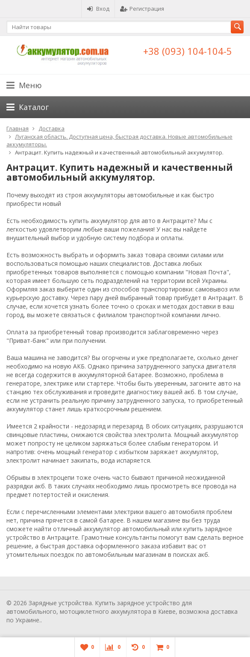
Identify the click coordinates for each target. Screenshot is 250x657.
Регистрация (142, 8)
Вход (98, 8)
